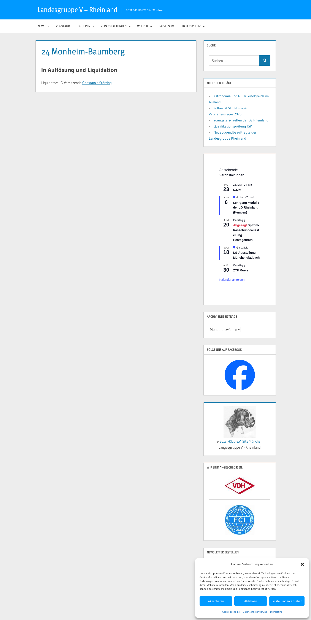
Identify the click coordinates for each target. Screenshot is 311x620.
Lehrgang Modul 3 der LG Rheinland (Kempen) (246, 207)
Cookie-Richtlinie (231, 611)
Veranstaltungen (116, 26)
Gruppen (86, 26)
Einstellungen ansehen (286, 601)
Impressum (276, 611)
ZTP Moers (240, 270)
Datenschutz (193, 26)
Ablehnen (250, 601)
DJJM (237, 189)
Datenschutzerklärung (255, 611)
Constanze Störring (97, 82)
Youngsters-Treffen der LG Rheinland (241, 120)
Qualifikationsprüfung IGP (233, 126)
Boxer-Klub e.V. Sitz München (241, 441)
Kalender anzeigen (231, 279)
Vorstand (63, 26)
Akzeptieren (216, 601)
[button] (302, 564)
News (44, 26)
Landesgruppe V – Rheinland (77, 9)
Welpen (144, 26)
